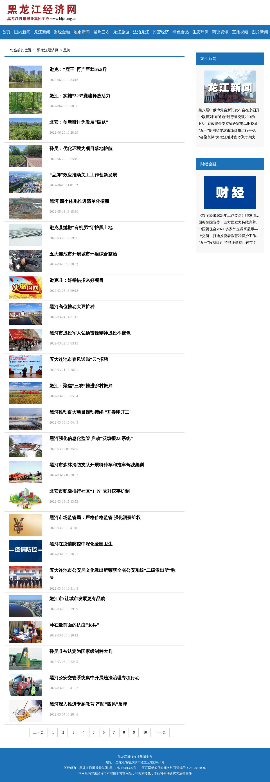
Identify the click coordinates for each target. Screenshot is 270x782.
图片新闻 (260, 32)
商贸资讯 (220, 32)
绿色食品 (181, 32)
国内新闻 (22, 32)
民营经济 (161, 32)
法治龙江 (141, 32)
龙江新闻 (42, 32)
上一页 (38, 732)
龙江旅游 (121, 32)
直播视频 (240, 32)
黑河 (66, 50)
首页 (6, 32)
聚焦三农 (101, 32)
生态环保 (200, 32)
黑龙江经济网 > (48, 50)
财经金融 (62, 32)
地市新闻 (82, 32)
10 (145, 732)
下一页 (160, 732)
